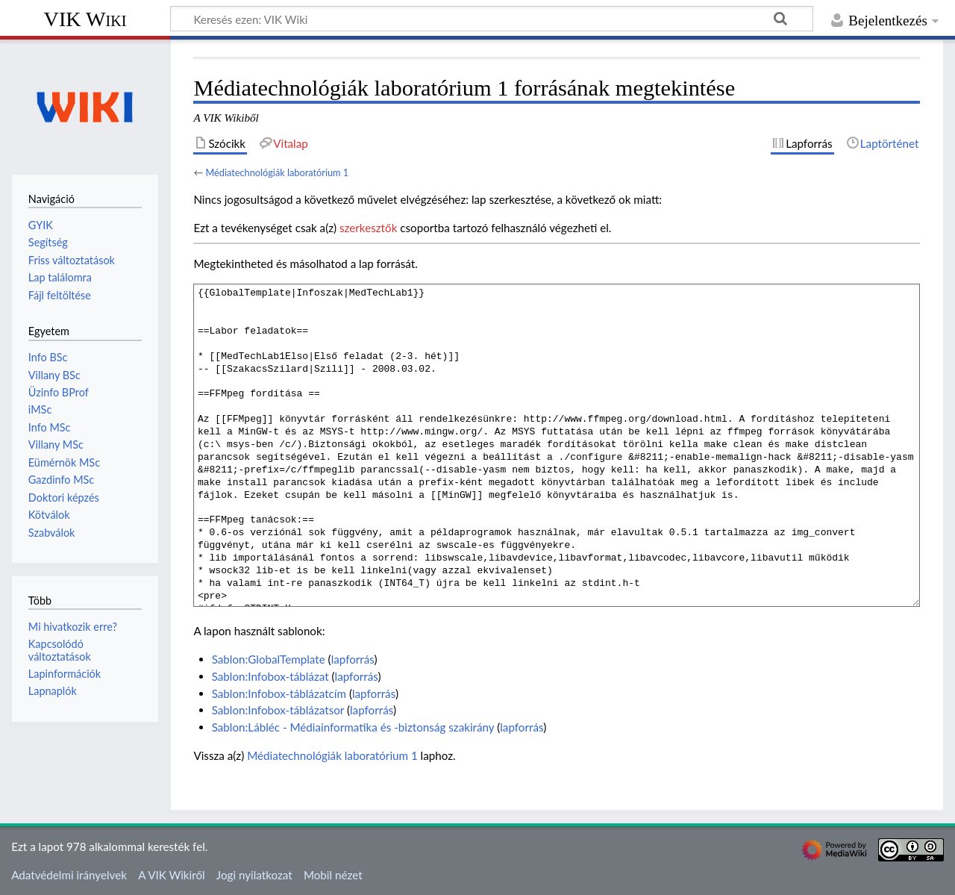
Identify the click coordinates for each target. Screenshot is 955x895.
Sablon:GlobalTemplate (268, 659)
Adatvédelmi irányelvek (69, 875)
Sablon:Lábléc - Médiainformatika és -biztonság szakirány (353, 727)
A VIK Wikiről (171, 875)
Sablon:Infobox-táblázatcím (279, 693)
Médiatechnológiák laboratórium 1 (276, 172)
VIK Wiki (85, 19)
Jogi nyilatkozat (254, 875)
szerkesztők (368, 227)
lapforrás (353, 659)
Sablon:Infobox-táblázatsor (278, 710)
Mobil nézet (333, 875)
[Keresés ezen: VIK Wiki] (491, 19)
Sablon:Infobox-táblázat (270, 676)
